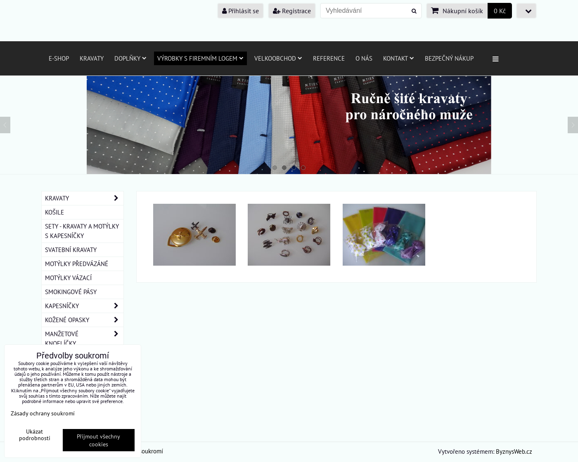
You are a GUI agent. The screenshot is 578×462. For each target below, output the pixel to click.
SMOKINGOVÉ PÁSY (71, 292)
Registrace (292, 11)
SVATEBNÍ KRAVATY (71, 249)
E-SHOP (59, 58)
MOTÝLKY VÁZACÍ (68, 277)
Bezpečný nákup (449, 58)
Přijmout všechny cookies (98, 440)
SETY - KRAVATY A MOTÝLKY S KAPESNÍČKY (82, 231)
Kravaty (92, 58)
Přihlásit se (240, 11)
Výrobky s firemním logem (200, 58)
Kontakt (398, 58)
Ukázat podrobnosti (34, 434)
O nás (363, 58)
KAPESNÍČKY (84, 306)
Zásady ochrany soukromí (43, 413)
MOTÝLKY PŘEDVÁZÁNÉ (76, 263)
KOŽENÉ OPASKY (84, 320)
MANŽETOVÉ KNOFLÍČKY (84, 338)
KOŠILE (54, 212)
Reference (329, 58)
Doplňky (130, 58)
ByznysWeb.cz (514, 451)
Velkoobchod (278, 58)
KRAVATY (84, 198)
